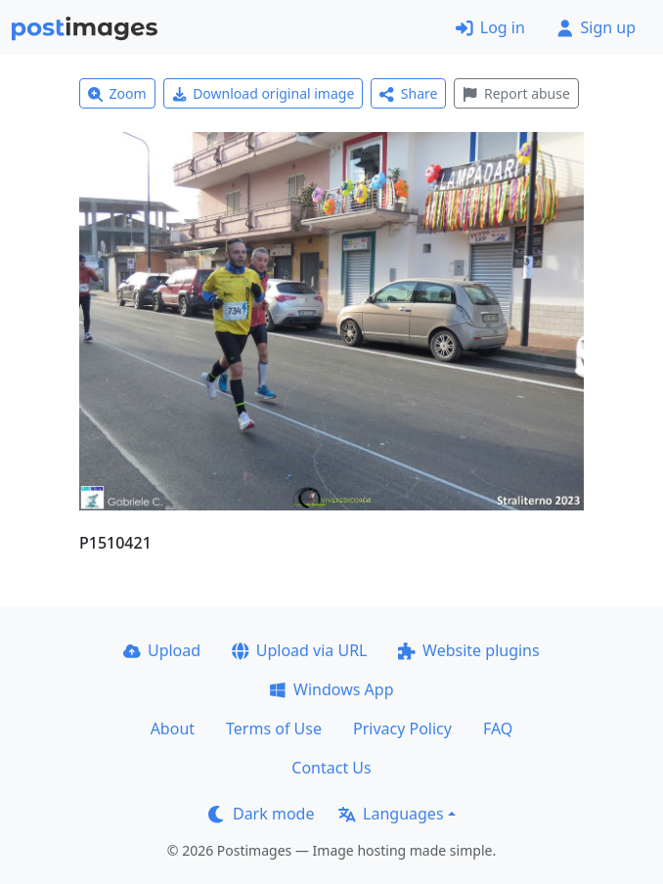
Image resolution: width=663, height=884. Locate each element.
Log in (490, 27)
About (173, 728)
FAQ (497, 728)
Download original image (263, 93)
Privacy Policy (402, 728)
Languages (390, 813)
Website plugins (468, 650)
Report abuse (516, 93)
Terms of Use (274, 728)
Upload (161, 650)
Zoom (117, 93)
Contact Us (331, 767)
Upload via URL (299, 650)
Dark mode (261, 813)
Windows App (331, 689)
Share (408, 93)
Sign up (596, 27)
